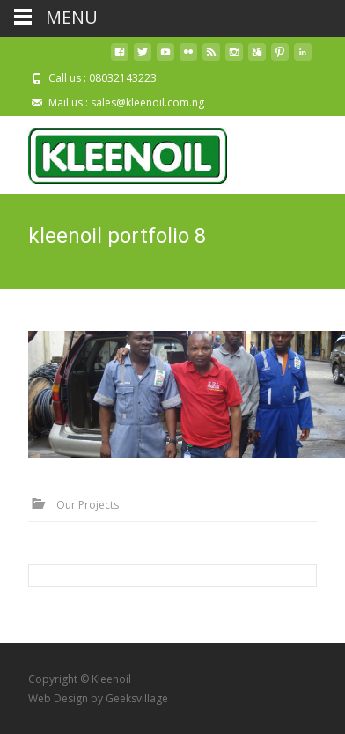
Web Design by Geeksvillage (98, 698)
